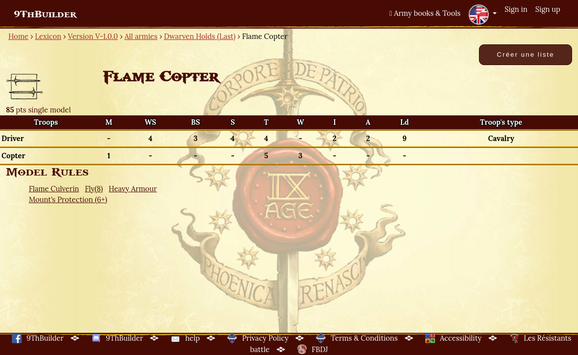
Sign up (547, 9)
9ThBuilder (45, 14)
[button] (482, 14)
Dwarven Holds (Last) (200, 36)
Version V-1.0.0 (93, 36)
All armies (141, 36)
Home (18, 36)
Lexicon (48, 36)
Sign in (516, 9)
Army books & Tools (424, 13)
